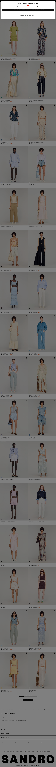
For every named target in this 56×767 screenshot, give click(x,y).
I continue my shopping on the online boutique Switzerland (28, 13)
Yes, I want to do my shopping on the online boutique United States (28, 9)
